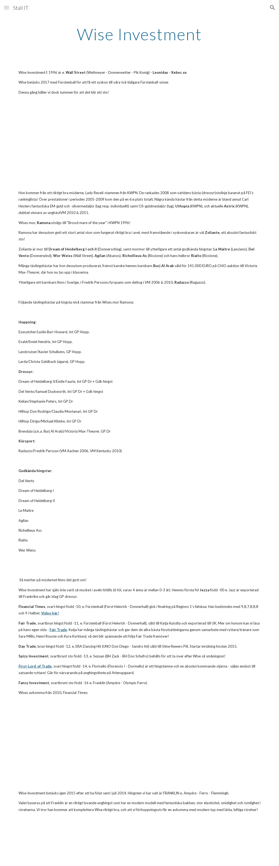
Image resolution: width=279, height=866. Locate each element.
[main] (139, 34)
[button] (6, 7)
